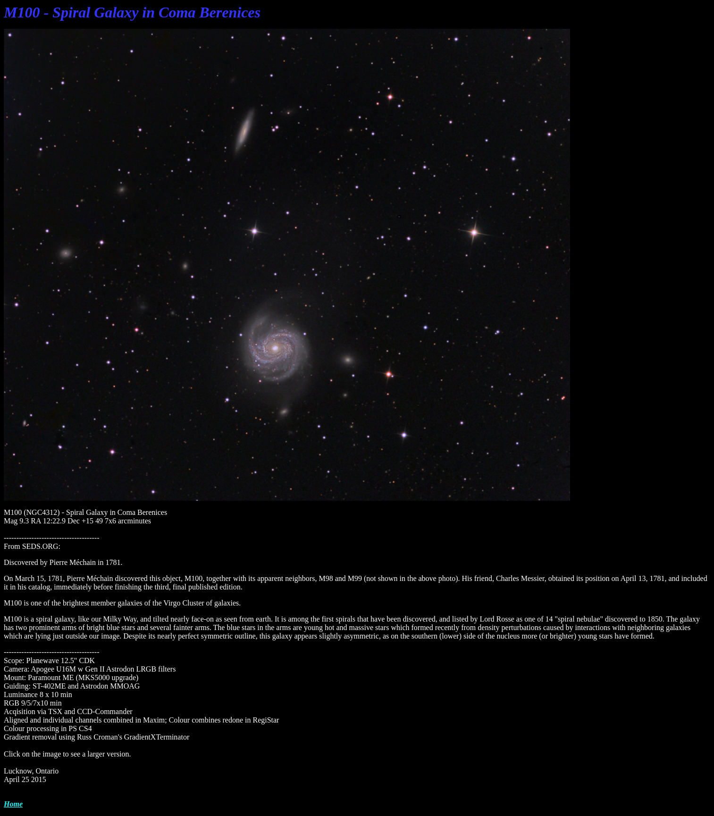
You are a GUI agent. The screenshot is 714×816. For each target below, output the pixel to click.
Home (13, 804)
